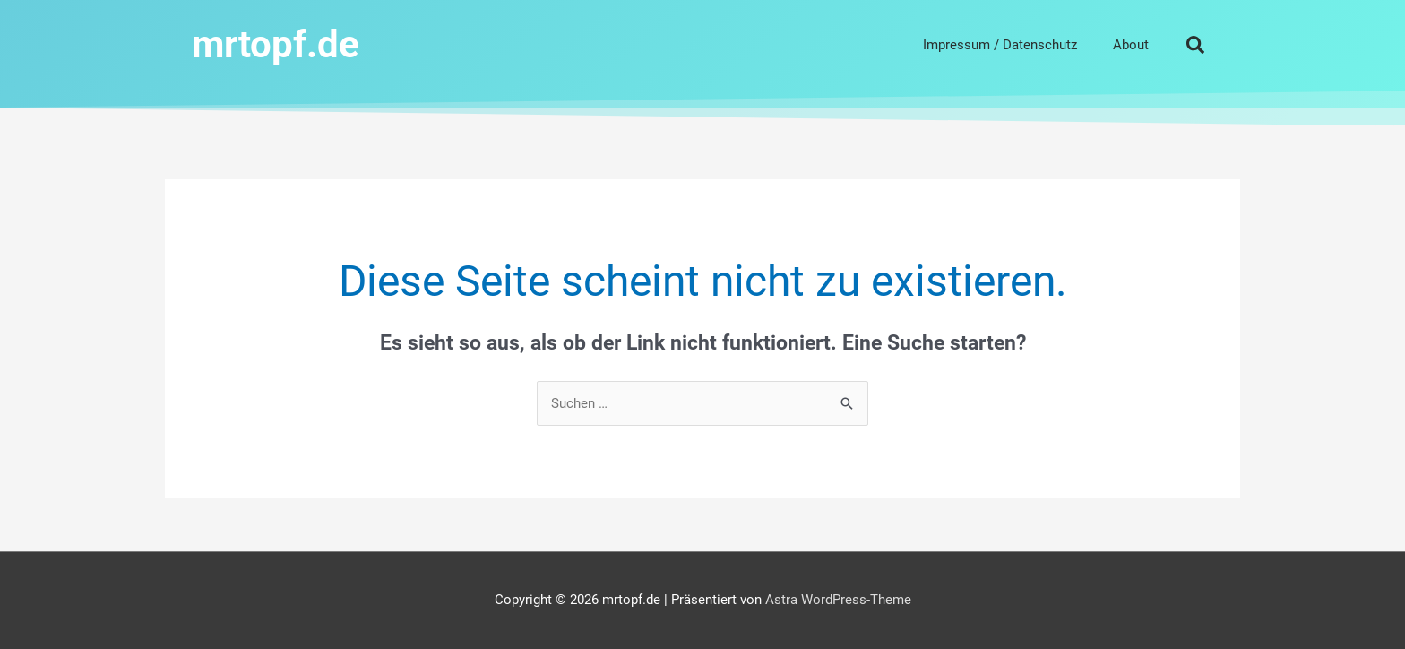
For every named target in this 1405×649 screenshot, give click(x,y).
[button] (1195, 45)
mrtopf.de (275, 44)
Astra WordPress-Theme (838, 600)
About (1131, 45)
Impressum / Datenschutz (1000, 45)
